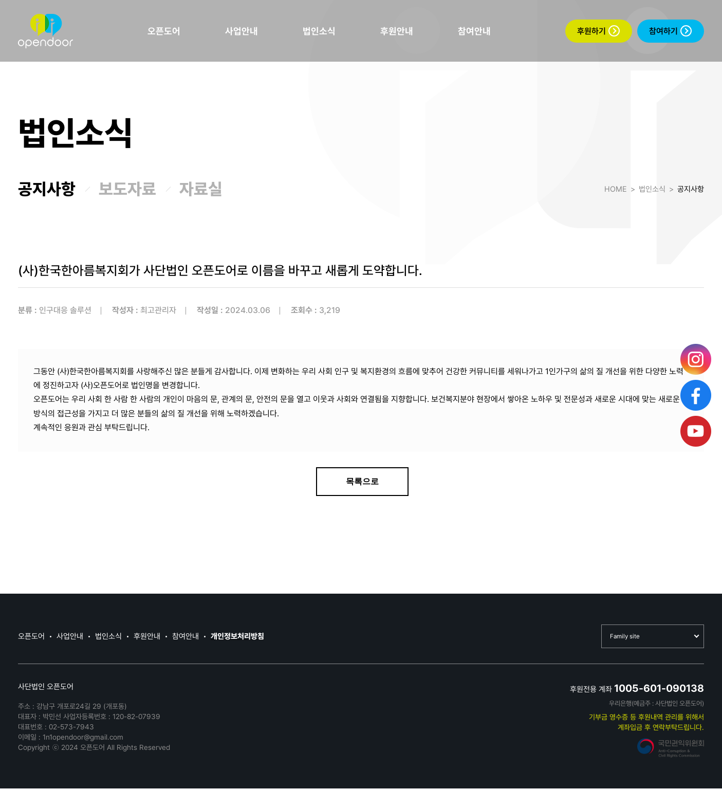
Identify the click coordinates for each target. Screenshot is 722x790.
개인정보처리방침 (237, 637)
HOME (615, 189)
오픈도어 (163, 31)
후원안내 (396, 31)
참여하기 (670, 30)
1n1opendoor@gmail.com (83, 738)
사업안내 (241, 31)
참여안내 (474, 31)
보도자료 (127, 189)
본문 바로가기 (0, 0)
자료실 (201, 189)
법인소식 (319, 31)
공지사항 (47, 189)
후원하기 (598, 30)
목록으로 (362, 481)
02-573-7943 (71, 728)
